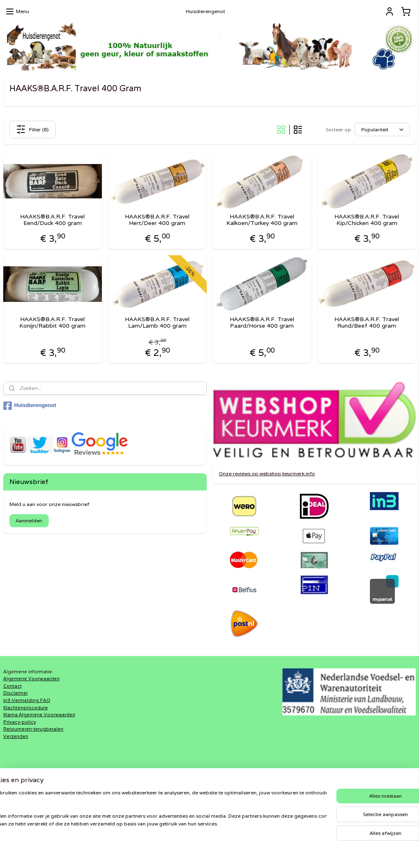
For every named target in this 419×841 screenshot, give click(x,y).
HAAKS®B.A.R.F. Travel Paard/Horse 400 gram (262, 323)
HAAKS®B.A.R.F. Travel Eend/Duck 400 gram (52, 220)
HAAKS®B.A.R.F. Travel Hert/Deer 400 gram (157, 220)
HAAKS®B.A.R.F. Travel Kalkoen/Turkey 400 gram (261, 220)
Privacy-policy (19, 722)
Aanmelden (29, 520)
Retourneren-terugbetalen (33, 729)
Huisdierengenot (29, 406)
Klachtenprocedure (25, 708)
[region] (155, 812)
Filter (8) (32, 129)
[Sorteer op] (382, 129)
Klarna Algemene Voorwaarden (39, 714)
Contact (12, 686)
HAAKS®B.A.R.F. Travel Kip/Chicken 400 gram (366, 220)
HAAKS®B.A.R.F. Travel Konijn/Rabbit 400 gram (52, 323)
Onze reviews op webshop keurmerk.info (267, 473)
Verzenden (15, 736)
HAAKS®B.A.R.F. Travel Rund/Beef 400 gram (366, 323)
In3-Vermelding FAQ (26, 700)
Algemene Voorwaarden (31, 678)
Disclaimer (15, 693)
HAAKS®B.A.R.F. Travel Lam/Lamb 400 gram (157, 323)
